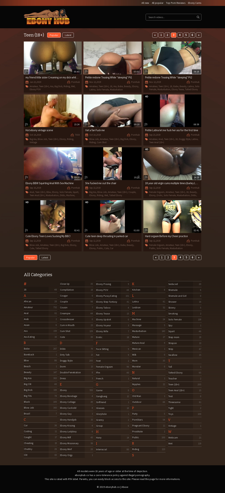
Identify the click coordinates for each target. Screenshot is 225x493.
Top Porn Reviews (175, 3)
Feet (98, 361)
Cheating (28, 443)
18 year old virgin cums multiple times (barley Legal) (173, 183)
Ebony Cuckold (68, 408)
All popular (157, 3)
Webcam (173, 437)
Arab (26, 319)
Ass (51, 86)
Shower (172, 302)
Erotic (159, 195)
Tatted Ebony (191, 89)
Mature (136, 337)
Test (170, 396)
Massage (136, 325)
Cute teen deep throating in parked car (107, 236)
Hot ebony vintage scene (40, 130)
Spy (170, 325)
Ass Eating (29, 337)
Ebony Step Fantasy (106, 302)
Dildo (62, 195)
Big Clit (27, 384)
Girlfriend (101, 402)
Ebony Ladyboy (68, 431)
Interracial (101, 449)
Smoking (172, 313)
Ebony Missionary (69, 443)
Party (135, 414)
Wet (73, 86)
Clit (25, 455)
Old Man (136, 396)
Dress (63, 378)
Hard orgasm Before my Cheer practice (167, 236)
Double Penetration (70, 372)
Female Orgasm (156, 192)
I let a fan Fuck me (95, 130)
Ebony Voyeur (103, 325)
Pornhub (75, 82)
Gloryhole (101, 414)
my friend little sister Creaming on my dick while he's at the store (61, 77)
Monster (136, 366)
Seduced (173, 284)
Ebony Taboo (103, 308)
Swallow (172, 355)
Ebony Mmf (66, 449)
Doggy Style (184, 139)
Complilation (67, 290)
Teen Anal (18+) (156, 142)
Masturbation (116, 89)
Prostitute (137, 431)
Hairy (99, 437)
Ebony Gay (65, 414)
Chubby (28, 449)
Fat (97, 355)
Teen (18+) (44, 86)
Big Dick (58, 86)
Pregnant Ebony (140, 426)
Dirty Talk (65, 355)
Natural (136, 378)
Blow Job (42, 139)
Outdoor (136, 402)
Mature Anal (138, 343)
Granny (100, 420)
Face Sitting (102, 349)
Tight (171, 408)
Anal (161, 139)
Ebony (135, 86)
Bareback (29, 354)
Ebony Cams (194, 3)
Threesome (174, 402)
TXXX (77, 135)
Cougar (64, 296)
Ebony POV (35, 89)
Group (99, 426)
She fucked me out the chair (101, 183)
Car (111, 248)
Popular (54, 35)
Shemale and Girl (177, 296)
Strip (170, 349)
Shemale (172, 290)
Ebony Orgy (66, 455)
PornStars (137, 420)
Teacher (172, 378)
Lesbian (136, 307)
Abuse (125, 487)
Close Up (65, 284)
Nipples (136, 384)
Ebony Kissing (67, 426)
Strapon (172, 343)
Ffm (98, 373)
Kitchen (136, 290)
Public (100, 248)
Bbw (48, 192)
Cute (32, 248)
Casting (28, 431)
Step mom (173, 337)
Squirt (75, 192)
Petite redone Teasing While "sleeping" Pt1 (109, 77)
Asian (27, 325)
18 (111, 86)
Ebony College (67, 402)
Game (99, 390)
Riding (67, 86)
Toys (170, 414)
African (27, 301)
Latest (68, 35)
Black (27, 402)
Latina (92, 89)
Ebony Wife (102, 331)
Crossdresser (67, 319)
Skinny (171, 308)
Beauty (127, 86)
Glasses (100, 408)
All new (145, 3)
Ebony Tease (178, 89)
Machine (70, 195)
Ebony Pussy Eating (106, 296)
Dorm (63, 366)
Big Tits (28, 396)
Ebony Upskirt (103, 319)
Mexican (136, 349)
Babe (120, 86)
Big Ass (33, 139)
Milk (134, 355)
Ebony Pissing (103, 284)
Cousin (63, 307)
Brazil (27, 414)
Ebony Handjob (68, 420)
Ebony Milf (65, 437)
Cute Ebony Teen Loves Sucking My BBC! (48, 236)
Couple (131, 192)
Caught (27, 437)
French (99, 378)
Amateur (34, 86)
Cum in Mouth (67, 325)
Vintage (33, 142)
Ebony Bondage (68, 396)
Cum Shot (102, 142)
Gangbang (101, 396)
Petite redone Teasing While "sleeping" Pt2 (169, 77)
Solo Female (103, 89)
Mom (134, 361)
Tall (170, 367)
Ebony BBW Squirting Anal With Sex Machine (50, 183)
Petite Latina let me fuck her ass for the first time (172, 130)
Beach (27, 366)
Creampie (65, 313)
